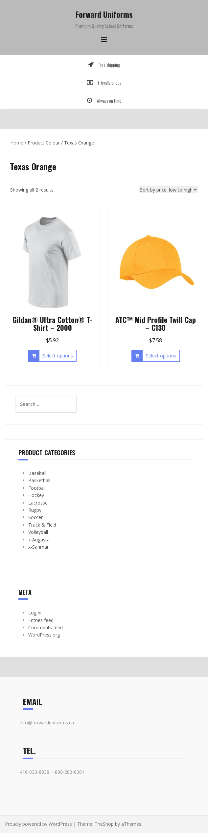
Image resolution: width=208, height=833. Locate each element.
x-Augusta (39, 539)
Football (37, 488)
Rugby (34, 510)
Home (16, 143)
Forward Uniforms (104, 14)
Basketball (39, 480)
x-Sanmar (38, 547)
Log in (34, 613)
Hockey (36, 495)
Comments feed (45, 627)
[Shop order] (168, 189)
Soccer (35, 517)
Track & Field (42, 525)
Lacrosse (38, 503)
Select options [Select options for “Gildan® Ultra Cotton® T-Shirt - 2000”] (58, 355)
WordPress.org (44, 635)
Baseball (37, 473)
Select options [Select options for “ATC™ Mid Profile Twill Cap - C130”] (161, 355)
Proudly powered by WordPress (38, 824)
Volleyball (38, 532)
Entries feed (41, 620)
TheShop (104, 824)
